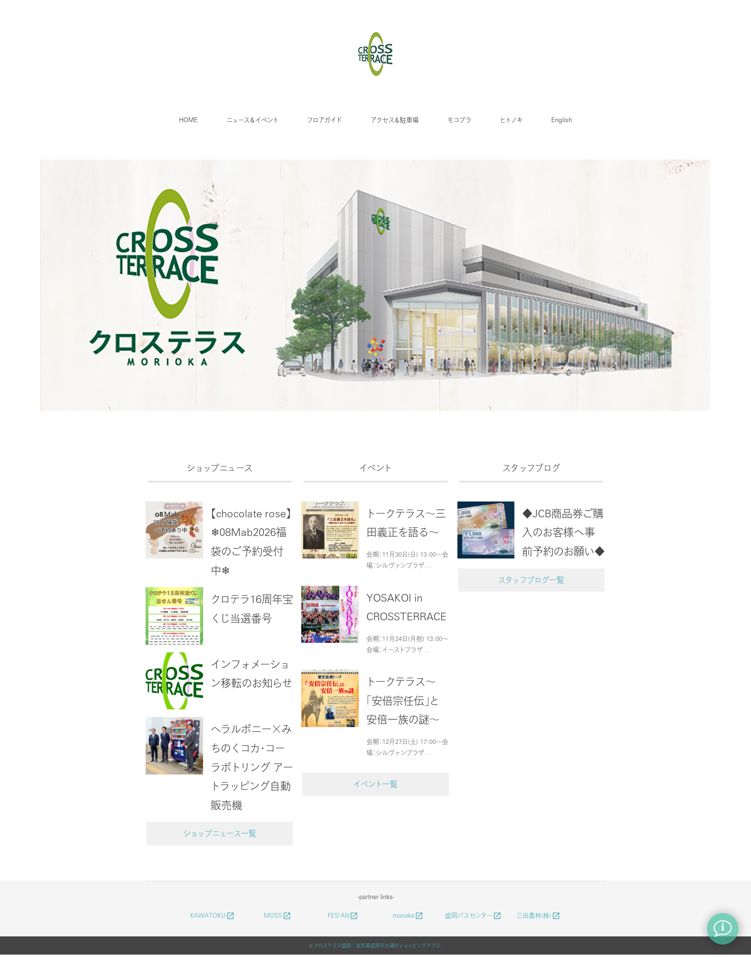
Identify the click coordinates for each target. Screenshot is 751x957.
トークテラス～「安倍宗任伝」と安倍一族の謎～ (402, 700)
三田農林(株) (538, 915)
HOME (188, 119)
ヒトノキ (511, 119)
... (428, 565)
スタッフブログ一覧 (531, 580)
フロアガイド (324, 119)
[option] (375, 287)
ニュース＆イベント (252, 119)
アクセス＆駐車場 (395, 119)
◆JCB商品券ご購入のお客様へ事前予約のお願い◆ (563, 532)
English (561, 119)
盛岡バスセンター (473, 915)
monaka (408, 915)
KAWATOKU (212, 915)
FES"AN (343, 915)
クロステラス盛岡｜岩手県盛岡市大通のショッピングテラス (377, 945)
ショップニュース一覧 (219, 833)
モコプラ (459, 119)
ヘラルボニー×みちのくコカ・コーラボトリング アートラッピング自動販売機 (252, 766)
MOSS (278, 915)
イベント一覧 (375, 784)
